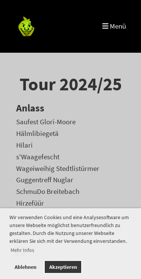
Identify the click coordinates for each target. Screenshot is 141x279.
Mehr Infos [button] (22, 250)
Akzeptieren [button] (63, 267)
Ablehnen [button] (25, 267)
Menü (114, 26)
